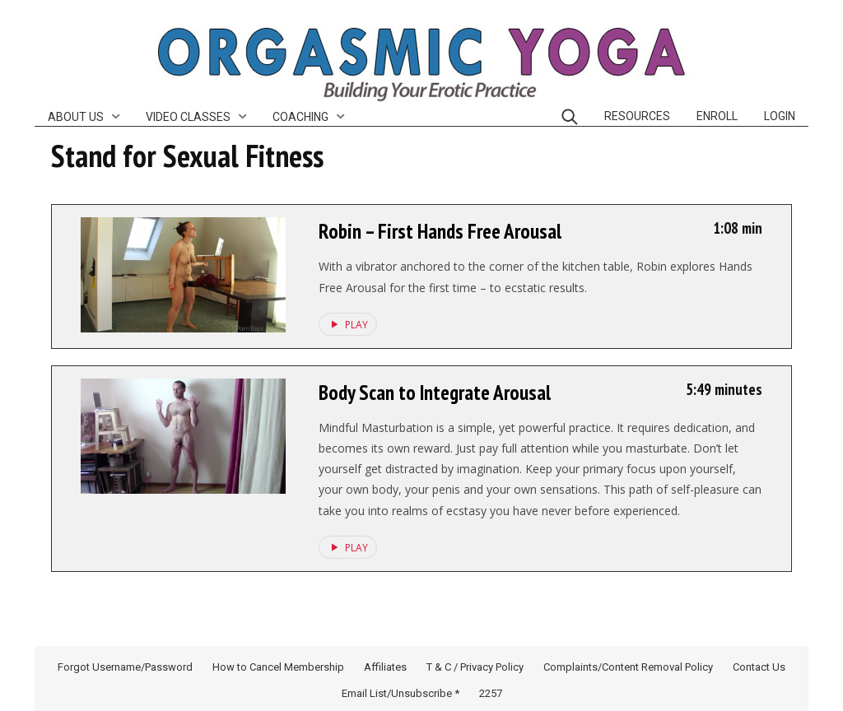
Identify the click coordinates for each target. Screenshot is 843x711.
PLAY (347, 324)
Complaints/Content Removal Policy (628, 667)
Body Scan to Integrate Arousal (435, 392)
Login (779, 116)
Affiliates (385, 667)
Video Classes (188, 116)
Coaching (300, 116)
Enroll (717, 116)
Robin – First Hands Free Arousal (440, 231)
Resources (637, 116)
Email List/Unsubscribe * (400, 693)
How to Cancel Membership (278, 667)
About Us (76, 116)
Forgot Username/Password (125, 667)
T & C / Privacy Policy (475, 667)
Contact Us (759, 667)
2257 (490, 693)
